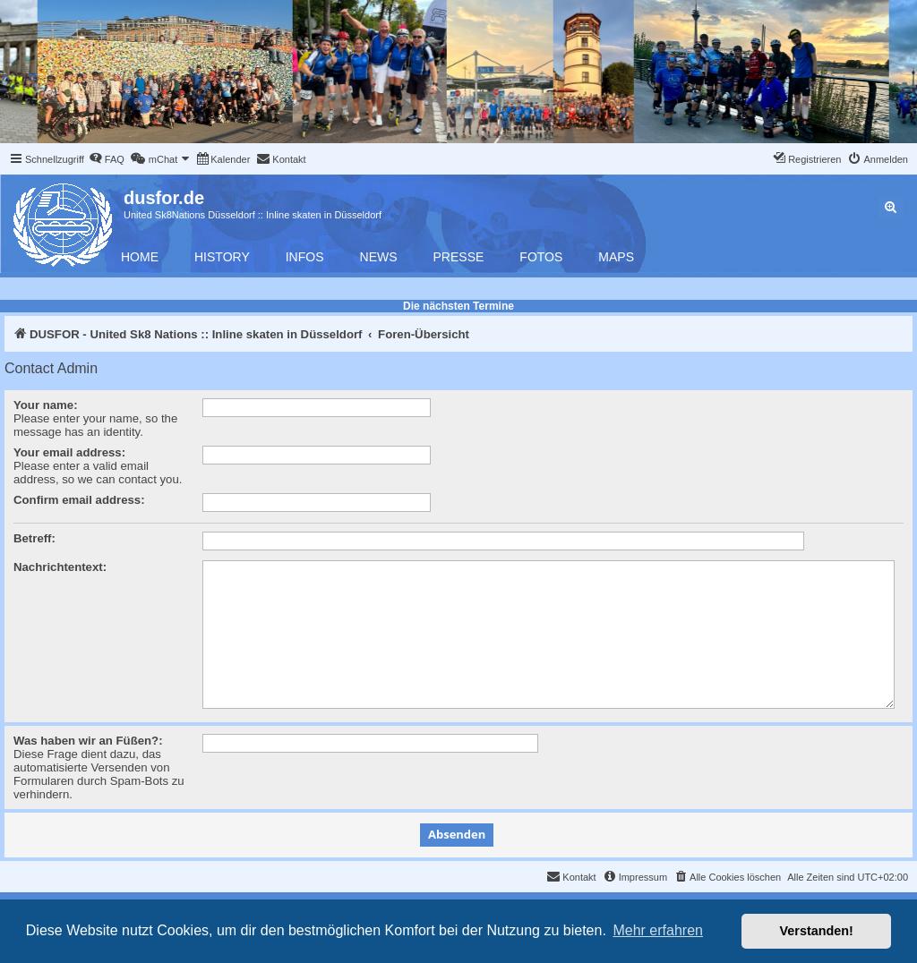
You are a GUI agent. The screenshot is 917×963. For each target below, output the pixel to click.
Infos (305, 257)
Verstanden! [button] (816, 931)
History (222, 257)
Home (140, 257)
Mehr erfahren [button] (658, 930)
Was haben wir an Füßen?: (88, 740)
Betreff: (34, 538)
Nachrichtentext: (60, 567)
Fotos (540, 257)
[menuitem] (106, 159)
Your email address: (69, 452)
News (379, 257)
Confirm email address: (79, 500)
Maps (616, 257)
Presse (458, 257)
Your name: (45, 405)
